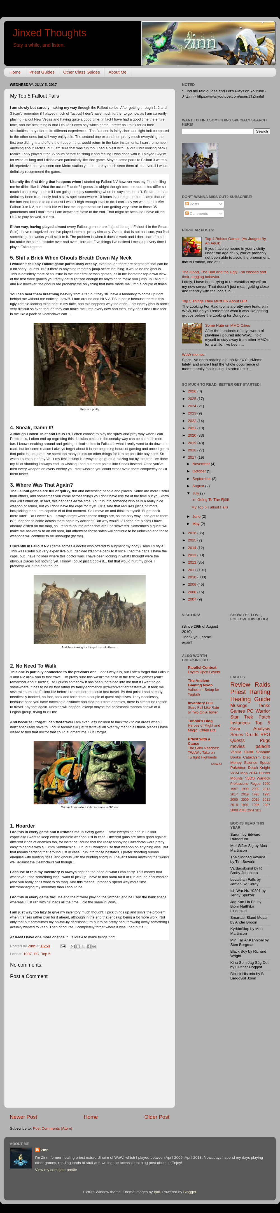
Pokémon (238, 768)
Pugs (265, 740)
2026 (192, 391)
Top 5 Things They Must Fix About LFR (214, 301)
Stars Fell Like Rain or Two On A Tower (203, 709)
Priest (238, 691)
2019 (192, 443)
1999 (245, 789)
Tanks (264, 705)
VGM (234, 773)
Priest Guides (42, 72)
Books (235, 757)
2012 (192, 562)
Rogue (255, 784)
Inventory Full (200, 703)
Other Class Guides (81, 72)
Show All (216, 764)
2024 (192, 406)
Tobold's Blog (200, 721)
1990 (266, 784)
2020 (192, 435)
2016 (192, 533)
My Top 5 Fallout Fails (210, 507)
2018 (192, 450)
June (197, 516)
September (202, 479)
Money (236, 762)
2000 (234, 800)
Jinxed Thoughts (50, 33)
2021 (192, 428)
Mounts (236, 778)
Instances (240, 722)
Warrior (263, 710)
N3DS (250, 778)
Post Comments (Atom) (52, 1128)
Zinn (45, 1150)
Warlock (263, 778)
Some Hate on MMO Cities (227, 325)
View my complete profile (56, 1170)
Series (236, 734)
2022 (192, 421)
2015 (192, 540)
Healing (240, 699)
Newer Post (23, 1117)
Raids (262, 684)
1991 (245, 805)
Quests (237, 740)
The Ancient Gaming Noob (200, 683)
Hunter (264, 773)
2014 (192, 548)
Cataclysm (252, 757)
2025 (192, 399)
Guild (248, 752)
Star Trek (241, 716)
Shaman (263, 752)
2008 (192, 592)
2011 (192, 570)
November (201, 464)
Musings (238, 705)
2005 (245, 800)
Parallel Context (202, 667)
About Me (118, 72)
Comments (196, 213)
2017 (192, 457)
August (198, 486)
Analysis (261, 728)
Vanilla (236, 752)
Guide (262, 699)
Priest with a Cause (199, 741)
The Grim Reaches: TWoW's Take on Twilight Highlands (203, 752)
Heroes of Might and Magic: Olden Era (204, 727)
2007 (192, 599)
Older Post (156, 1117)
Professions (239, 784)
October (199, 471)
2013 (192, 555)
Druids (251, 734)
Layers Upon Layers (204, 672)
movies (237, 746)
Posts (192, 204)
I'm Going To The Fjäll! (210, 500)
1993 (256, 794)
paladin (263, 746)
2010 (192, 577)
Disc (266, 757)
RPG (265, 734)
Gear (235, 728)
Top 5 (45, 954)
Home (15, 72)
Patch (264, 716)
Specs (265, 762)
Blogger (189, 1192)
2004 (250, 810)
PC (36, 954)
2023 (192, 413)
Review (240, 684)
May (196, 524)
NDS (258, 810)
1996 (256, 805)
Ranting (259, 691)
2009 (192, 584)
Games (237, 710)
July (196, 493)
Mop (244, 773)
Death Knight (259, 768)
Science (250, 762)
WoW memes (193, 354)
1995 (266, 794)
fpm (157, 1192)
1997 (27, 954)
